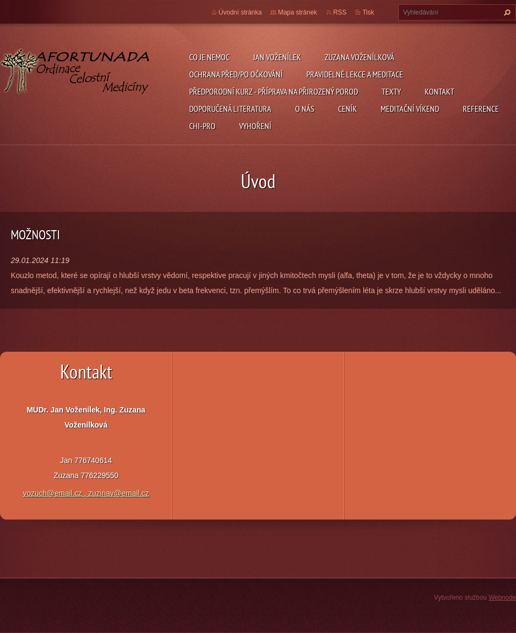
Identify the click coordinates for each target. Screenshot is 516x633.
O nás (304, 108)
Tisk (368, 12)
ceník (347, 108)
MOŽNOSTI (35, 234)
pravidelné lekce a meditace (354, 74)
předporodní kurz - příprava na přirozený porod (273, 91)
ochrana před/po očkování (236, 74)
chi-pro (202, 125)
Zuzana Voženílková (360, 57)
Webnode (502, 597)
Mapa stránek (297, 12)
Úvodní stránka (240, 12)
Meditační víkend (410, 108)
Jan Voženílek (277, 57)
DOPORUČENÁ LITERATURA (230, 108)
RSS (340, 12)
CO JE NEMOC (209, 57)
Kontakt (439, 91)
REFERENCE (481, 108)
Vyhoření (255, 125)
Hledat (506, 12)
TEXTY (391, 91)
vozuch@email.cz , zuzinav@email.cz (86, 493)
